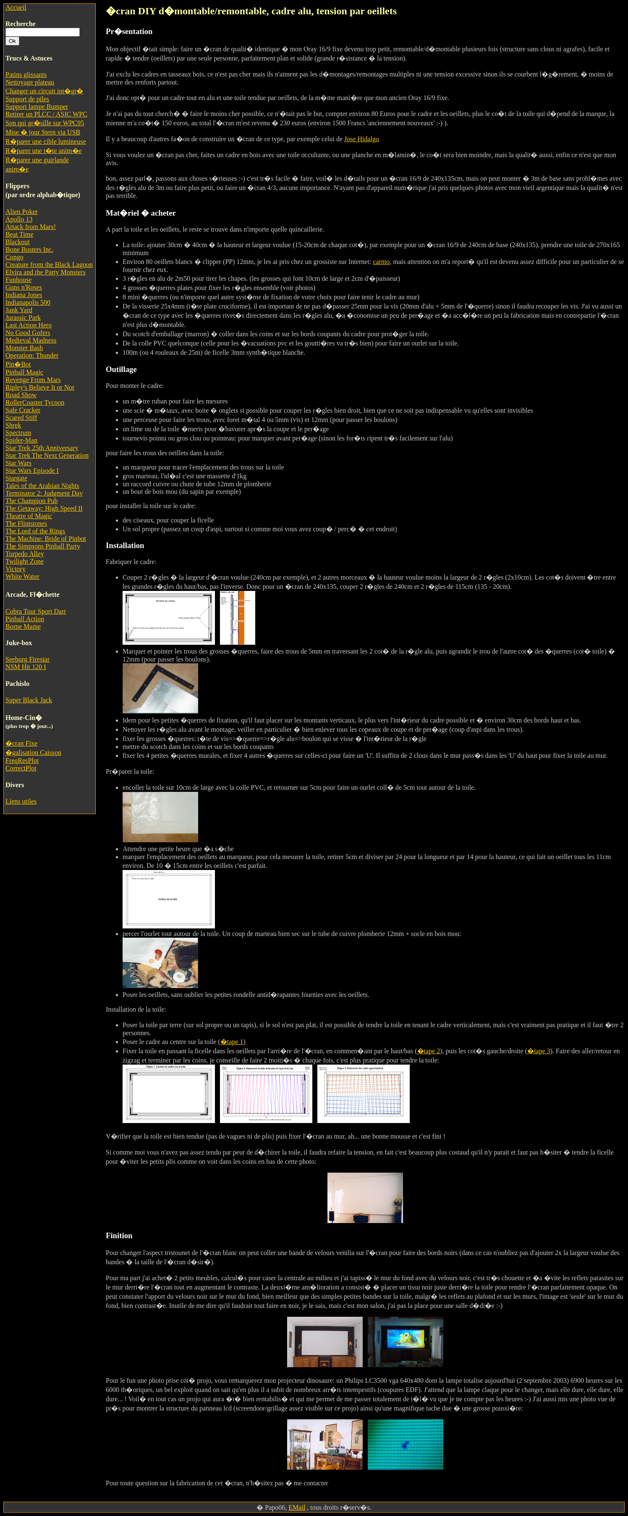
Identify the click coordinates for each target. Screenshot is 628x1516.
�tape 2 (428, 1051)
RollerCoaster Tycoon (34, 402)
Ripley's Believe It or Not (39, 387)
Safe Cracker (22, 410)
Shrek (13, 425)
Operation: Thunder (31, 355)
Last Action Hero (28, 325)
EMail (296, 1507)
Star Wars (18, 463)
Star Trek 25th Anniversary (41, 447)
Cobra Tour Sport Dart (35, 611)
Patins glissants (26, 74)
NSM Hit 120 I (25, 666)
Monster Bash (24, 347)
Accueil (15, 7)
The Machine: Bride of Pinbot (45, 538)
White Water (22, 576)
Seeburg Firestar (27, 659)
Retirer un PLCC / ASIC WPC (46, 114)
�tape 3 (538, 1051)
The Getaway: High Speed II (44, 508)
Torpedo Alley (24, 553)
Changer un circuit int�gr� (44, 91)
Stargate (16, 478)
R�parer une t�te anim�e (43, 150)
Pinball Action (24, 618)
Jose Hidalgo (361, 138)
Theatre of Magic (28, 515)
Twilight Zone (24, 561)
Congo (14, 257)
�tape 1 (231, 1041)
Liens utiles (21, 801)
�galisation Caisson (33, 752)
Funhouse (18, 279)
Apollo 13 (18, 219)
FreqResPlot (22, 760)
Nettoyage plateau (29, 82)
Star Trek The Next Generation (47, 455)
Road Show (21, 394)
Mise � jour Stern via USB (42, 132)
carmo (381, 261)
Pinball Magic (24, 372)
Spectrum (18, 432)
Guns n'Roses (23, 287)
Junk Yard (18, 310)
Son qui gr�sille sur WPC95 (44, 123)
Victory (15, 568)
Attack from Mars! (30, 226)
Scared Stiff (21, 417)
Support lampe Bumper (36, 106)
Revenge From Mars (33, 379)
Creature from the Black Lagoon (49, 264)
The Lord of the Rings (35, 531)
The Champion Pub (31, 500)
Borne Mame (23, 626)
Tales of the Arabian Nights (42, 485)
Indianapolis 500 (27, 302)
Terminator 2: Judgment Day (44, 493)
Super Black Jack (28, 700)
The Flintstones (26, 523)
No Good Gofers (27, 332)
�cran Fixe (21, 743)
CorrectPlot (21, 768)
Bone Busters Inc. (29, 249)
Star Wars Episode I (32, 470)
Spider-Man (21, 440)
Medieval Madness (30, 340)
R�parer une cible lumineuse (45, 141)
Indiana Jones (23, 294)
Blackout (17, 241)
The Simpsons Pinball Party (42, 546)
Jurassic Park (23, 317)
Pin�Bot (18, 364)
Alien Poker (21, 211)
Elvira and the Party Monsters (45, 272)
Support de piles (27, 99)
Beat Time (19, 234)
